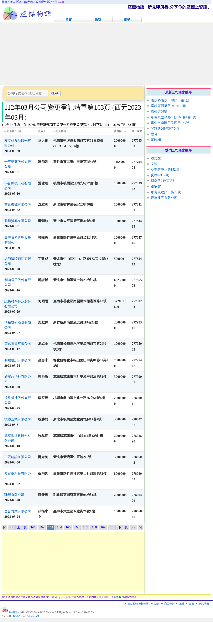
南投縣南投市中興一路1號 (170, 100)
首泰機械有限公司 (17, 204)
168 (94, 527)
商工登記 (169, 603)
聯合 (154, 134)
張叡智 (156, 186)
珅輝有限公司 (14, 495)
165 (68, 527)
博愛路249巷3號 (162, 180)
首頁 (68, 19)
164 (59, 527)
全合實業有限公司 (17, 511)
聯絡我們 (119, 597)
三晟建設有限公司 (17, 457)
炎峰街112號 (160, 175)
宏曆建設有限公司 (164, 197)
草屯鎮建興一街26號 (166, 192)
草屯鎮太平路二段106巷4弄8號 (173, 117)
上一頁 (22, 527)
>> (133, 527)
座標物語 (14, 612)
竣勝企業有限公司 (17, 419)
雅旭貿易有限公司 (17, 221)
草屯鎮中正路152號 (165, 169)
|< (4, 527)
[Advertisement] (106, 53)
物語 (98, 19)
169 (102, 527)
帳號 (127, 19)
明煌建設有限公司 (17, 360)
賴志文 (156, 158)
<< (11, 527)
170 (111, 527)
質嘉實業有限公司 (17, 343)
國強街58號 (159, 111)
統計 (181, 603)
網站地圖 (204, 603)
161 (33, 527)
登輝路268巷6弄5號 (165, 128)
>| (140, 527)
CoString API (33, 616)
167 (85, 527)
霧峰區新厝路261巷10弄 (168, 106)
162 (41, 527)
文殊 (154, 164)
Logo (157, 603)
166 (76, 527)
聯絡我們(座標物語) (138, 603)
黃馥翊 (156, 139)
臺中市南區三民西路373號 (170, 123)
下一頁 (123, 527)
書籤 (191, 603)
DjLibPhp (17, 616)
